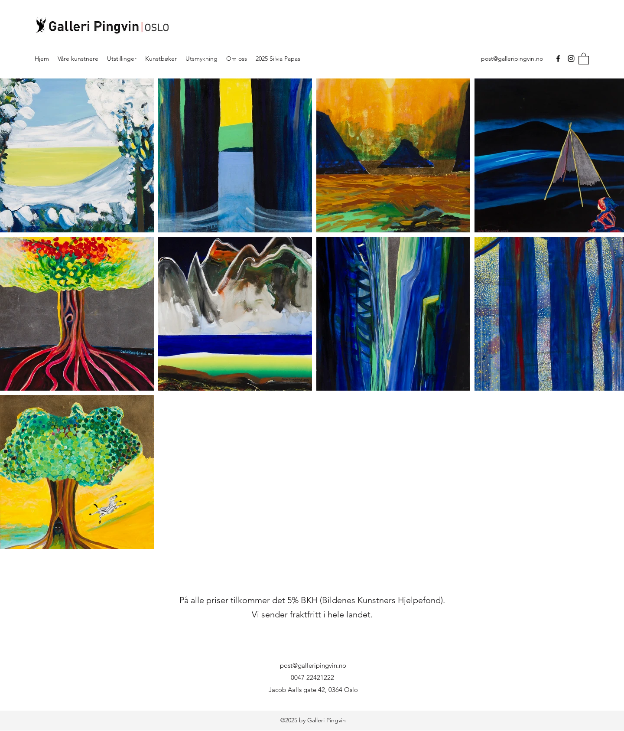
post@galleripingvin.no (512, 58)
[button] (583, 58)
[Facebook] (558, 58)
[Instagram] (571, 58)
